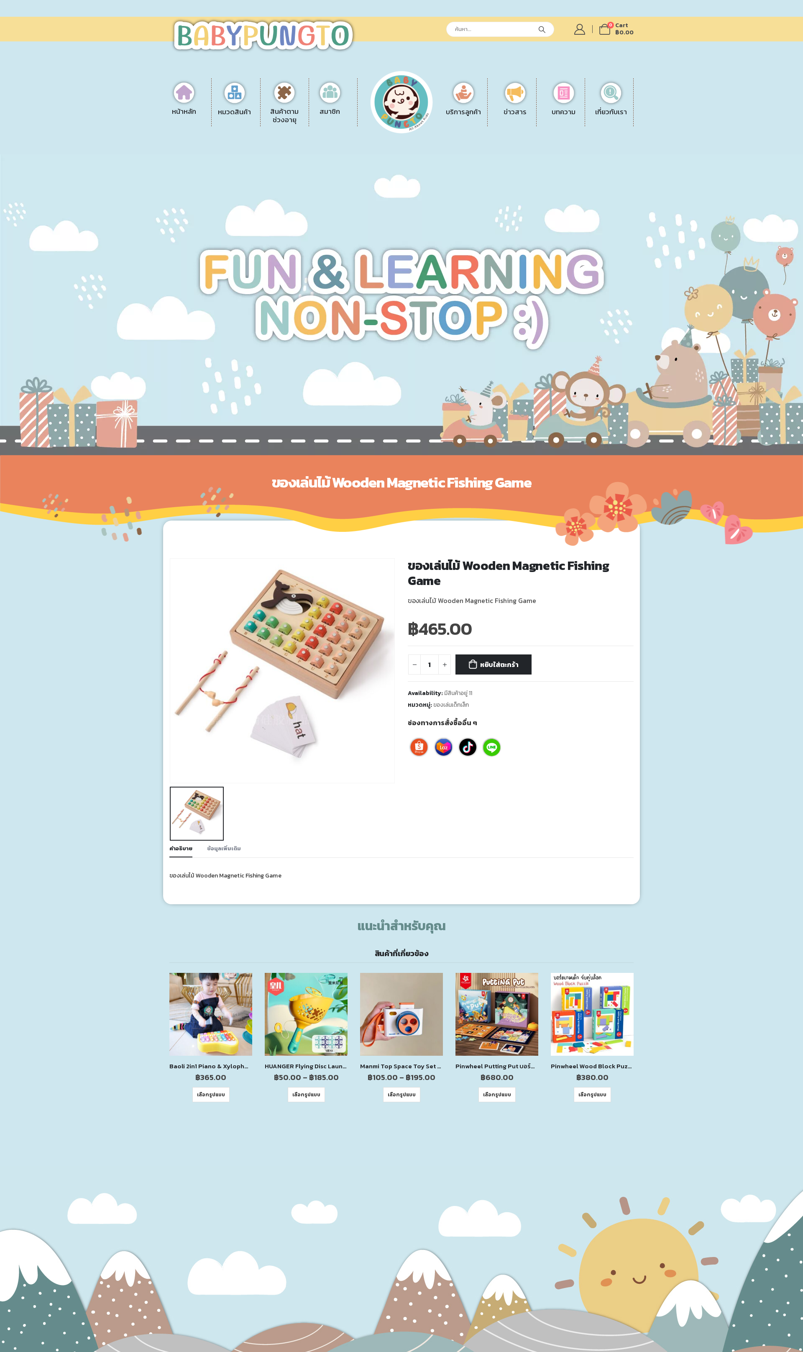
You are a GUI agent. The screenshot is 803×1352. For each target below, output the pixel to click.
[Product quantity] (429, 664)
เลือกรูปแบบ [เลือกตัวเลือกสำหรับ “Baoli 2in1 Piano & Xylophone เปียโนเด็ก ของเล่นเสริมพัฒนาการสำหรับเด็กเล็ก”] (211, 1068)
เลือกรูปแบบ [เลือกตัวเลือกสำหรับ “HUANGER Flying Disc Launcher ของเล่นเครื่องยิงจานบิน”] (306, 1068)
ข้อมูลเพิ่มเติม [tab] (224, 822)
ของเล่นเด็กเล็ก (451, 704)
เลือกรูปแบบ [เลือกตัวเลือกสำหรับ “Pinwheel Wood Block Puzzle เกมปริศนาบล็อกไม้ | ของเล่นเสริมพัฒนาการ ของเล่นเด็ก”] (592, 1068)
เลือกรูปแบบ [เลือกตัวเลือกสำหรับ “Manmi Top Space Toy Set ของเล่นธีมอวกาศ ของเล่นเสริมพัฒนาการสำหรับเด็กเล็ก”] (402, 1068)
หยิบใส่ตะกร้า (499, 664)
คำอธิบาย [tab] (180, 822)
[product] (210, 988)
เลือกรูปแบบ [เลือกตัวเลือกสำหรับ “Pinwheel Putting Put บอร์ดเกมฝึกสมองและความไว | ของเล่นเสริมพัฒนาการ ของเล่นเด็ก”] (497, 1068)
